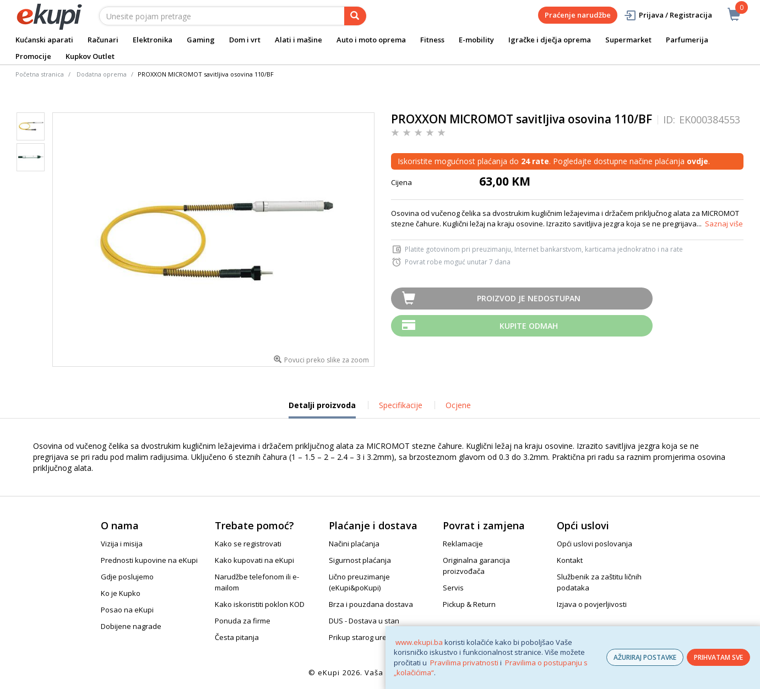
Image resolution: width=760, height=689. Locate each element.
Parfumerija (687, 40)
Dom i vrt (244, 40)
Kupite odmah (529, 326)
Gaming (201, 40)
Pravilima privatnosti (464, 663)
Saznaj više (724, 224)
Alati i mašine (298, 40)
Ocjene (458, 405)
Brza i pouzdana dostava (371, 604)
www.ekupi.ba (419, 642)
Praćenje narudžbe (578, 15)
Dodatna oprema (102, 74)
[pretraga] (355, 16)
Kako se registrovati (248, 544)
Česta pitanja (237, 637)
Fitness (432, 40)
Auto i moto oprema (371, 40)
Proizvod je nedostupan (528, 298)
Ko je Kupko (120, 593)
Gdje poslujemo (127, 577)
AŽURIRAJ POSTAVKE (645, 657)
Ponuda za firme (242, 621)
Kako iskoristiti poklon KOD (260, 604)
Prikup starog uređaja (365, 637)
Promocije (33, 56)
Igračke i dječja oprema (549, 40)
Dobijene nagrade (131, 626)
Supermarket (628, 40)
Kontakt (570, 560)
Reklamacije (463, 544)
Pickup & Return (469, 604)
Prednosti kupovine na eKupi (149, 560)
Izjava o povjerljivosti (592, 604)
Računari (103, 40)
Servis (453, 588)
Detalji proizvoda (322, 409)
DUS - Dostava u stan (364, 621)
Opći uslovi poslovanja (594, 544)
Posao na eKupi (127, 610)
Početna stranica (39, 74)
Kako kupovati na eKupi (254, 560)
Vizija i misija (122, 544)
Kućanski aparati (44, 40)
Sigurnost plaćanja (360, 560)
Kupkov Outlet (90, 56)
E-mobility (476, 40)
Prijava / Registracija (667, 15)
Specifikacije (400, 405)
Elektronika (152, 40)
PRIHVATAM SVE (718, 657)
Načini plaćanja (354, 544)
